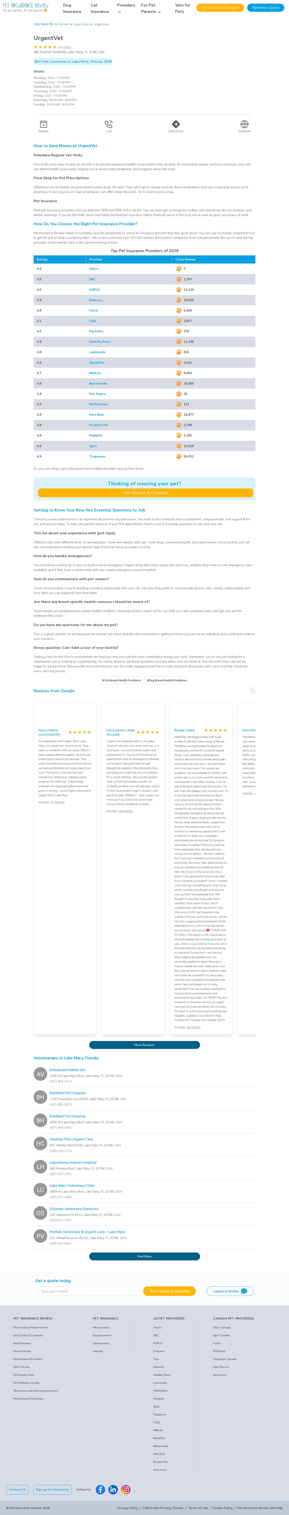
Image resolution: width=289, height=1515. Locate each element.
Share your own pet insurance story (35, 1391)
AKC (92, 279)
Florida (63, 24)
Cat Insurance (101, 1343)
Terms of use (198, 1508)
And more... (160, 1470)
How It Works (22, 1351)
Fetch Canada (222, 1327)
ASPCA (94, 290)
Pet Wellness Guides (26, 1383)
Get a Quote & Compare (220, 7)
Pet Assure (97, 394)
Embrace (95, 300)
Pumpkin (96, 435)
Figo (92, 321)
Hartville (96, 331)
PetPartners (98, 404)
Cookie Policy (223, 1508)
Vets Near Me (44, 24)
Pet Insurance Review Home (30, 1327)
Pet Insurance (101, 1327)
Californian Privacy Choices (163, 1508)
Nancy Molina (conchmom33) (49, 732)
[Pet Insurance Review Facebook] (100, 1489)
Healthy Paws (100, 342)
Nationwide (98, 383)
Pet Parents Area (23, 1375)
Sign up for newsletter (52, 1489)
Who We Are (21, 1367)
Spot (93, 446)
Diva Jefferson (252, 730)
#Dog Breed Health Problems (167, 680)
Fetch (93, 310)
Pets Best (96, 415)
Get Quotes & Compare (146, 492)
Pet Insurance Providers (28, 1359)
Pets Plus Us (221, 1367)
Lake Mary (81, 24)
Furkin (217, 1343)
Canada (98, 1351)
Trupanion (97, 456)
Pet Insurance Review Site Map (260, 1508)
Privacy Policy (127, 1508)
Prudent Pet (98, 425)
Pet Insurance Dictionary (28, 1398)
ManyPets (96, 363)
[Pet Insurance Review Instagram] (126, 1489)
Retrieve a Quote (266, 7)
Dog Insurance (102, 1335)
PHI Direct (219, 1351)
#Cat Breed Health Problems (121, 680)
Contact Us (17, 1489)
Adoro (94, 269)
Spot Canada (221, 1335)
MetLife (95, 373)
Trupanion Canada (225, 1359)
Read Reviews (22, 1343)
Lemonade (97, 352)
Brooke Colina (185, 730)
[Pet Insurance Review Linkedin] (113, 1489)
